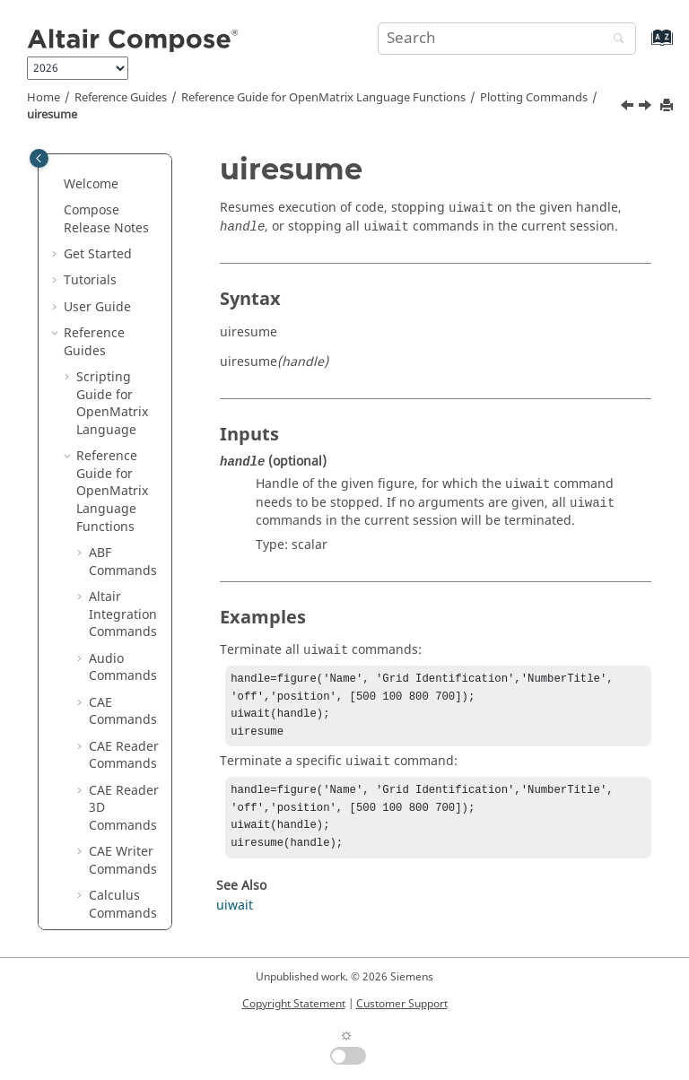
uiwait (119, 736)
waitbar (124, 841)
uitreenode (131, 701)
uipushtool (128, 367)
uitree (119, 666)
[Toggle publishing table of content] (39, 158)
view (114, 789)
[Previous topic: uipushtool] (629, 107)
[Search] (614, 39)
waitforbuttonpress (130, 876)
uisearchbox (127, 437)
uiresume (52, 115)
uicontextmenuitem (129, 191)
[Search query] (507, 38)
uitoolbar (128, 639)
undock (123, 762)
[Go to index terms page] (643, 46)
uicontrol (128, 235)
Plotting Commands (534, 98)
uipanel (124, 332)
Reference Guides (120, 98)
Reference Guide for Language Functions (323, 98)
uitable (122, 569)
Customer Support (402, 1004)
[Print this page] (668, 106)
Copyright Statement (293, 1004)
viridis (119, 815)
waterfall (127, 911)
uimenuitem (128, 297)
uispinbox (131, 472)
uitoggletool (128, 604)
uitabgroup (127, 534)
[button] (94, 174)
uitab (117, 499)
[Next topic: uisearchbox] (647, 107)
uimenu (124, 261)
